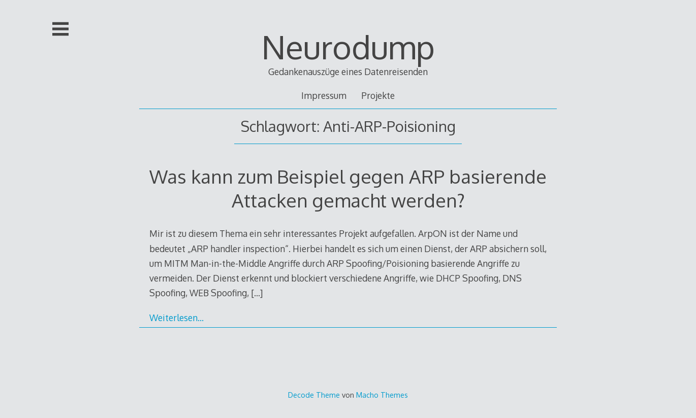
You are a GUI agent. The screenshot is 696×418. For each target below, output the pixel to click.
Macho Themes (382, 394)
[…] (257, 292)
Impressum (323, 95)
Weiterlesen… (176, 317)
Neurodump (348, 46)
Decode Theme (314, 394)
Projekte (378, 95)
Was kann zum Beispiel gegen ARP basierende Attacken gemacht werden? (348, 188)
